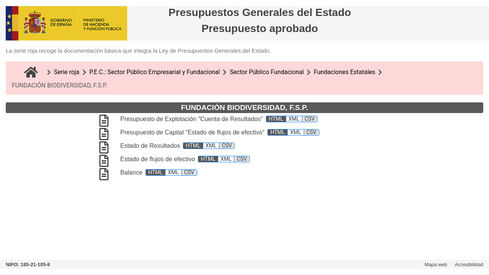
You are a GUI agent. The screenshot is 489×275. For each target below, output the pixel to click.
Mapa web (435, 264)
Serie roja (66, 72)
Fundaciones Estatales (344, 72)
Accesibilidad (469, 264)
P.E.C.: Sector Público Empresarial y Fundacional (154, 72)
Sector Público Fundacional (267, 72)
